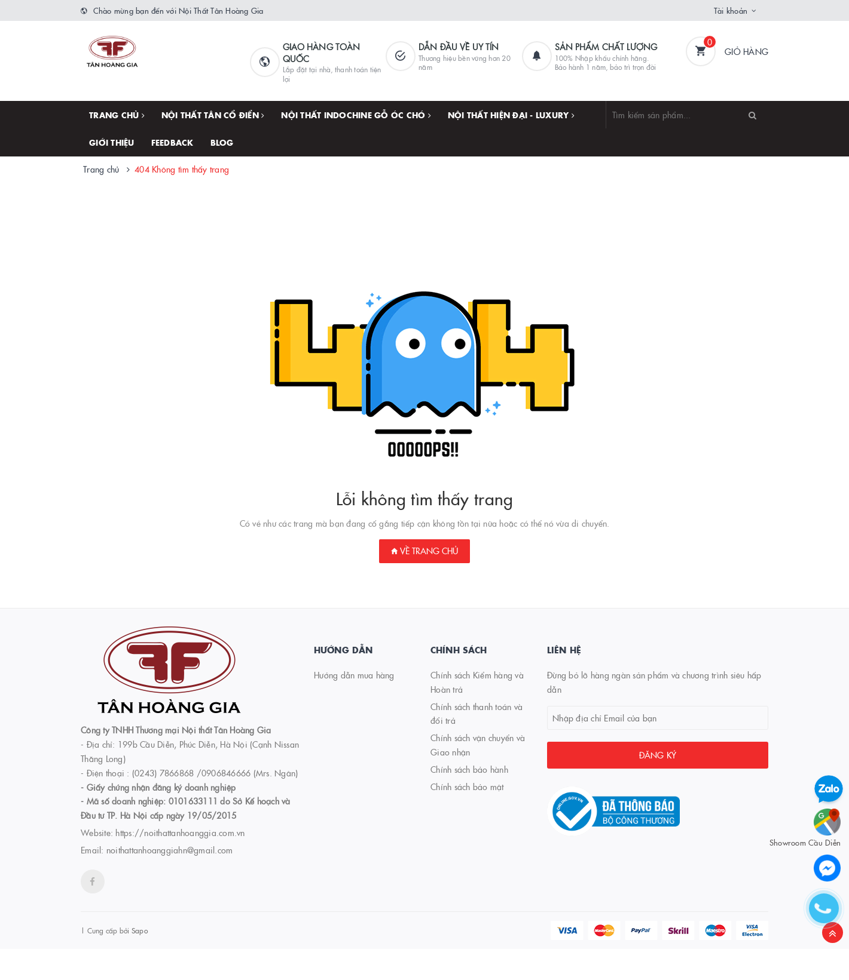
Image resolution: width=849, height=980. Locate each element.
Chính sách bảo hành (469, 769)
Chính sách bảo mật (467, 786)
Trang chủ (117, 114)
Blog (222, 142)
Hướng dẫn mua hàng (354, 675)
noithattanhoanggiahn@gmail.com (169, 850)
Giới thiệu (112, 142)
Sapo (140, 930)
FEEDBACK (172, 142)
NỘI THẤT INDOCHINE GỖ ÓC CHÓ (356, 114)
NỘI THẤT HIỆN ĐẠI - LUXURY (511, 114)
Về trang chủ (424, 551)
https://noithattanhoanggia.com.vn (180, 832)
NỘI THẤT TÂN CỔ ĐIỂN (213, 114)
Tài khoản (730, 10)
